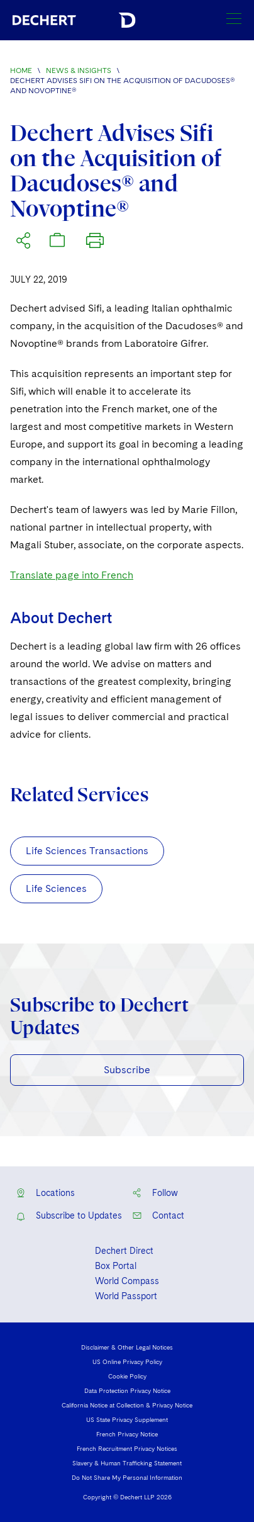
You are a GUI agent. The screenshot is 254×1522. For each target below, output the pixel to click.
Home (21, 70)
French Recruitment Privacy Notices (127, 1448)
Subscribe (127, 1070)
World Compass (127, 1281)
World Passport (126, 1296)
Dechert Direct (124, 1251)
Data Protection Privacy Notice (127, 1390)
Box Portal (115, 1266)
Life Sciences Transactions (87, 851)
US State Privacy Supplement (127, 1419)
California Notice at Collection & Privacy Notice (127, 1405)
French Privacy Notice (127, 1434)
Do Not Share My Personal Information (127, 1477)
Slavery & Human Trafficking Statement (127, 1463)
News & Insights (78, 70)
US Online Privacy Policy (127, 1361)
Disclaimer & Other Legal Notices (127, 1347)
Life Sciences (56, 888)
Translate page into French (71, 575)
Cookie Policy (127, 1376)
